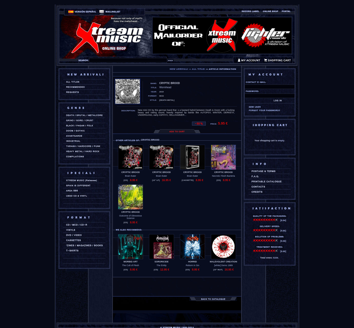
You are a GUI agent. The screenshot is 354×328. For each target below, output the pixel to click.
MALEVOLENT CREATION (223, 261)
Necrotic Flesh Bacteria (223, 176)
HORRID (192, 261)
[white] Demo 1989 (223, 265)
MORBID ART (130, 261)
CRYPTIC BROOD (130, 172)
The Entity (162, 265)
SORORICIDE (161, 261)
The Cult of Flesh (130, 265)
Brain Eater (130, 176)
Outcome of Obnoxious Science (130, 216)
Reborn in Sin (192, 265)
